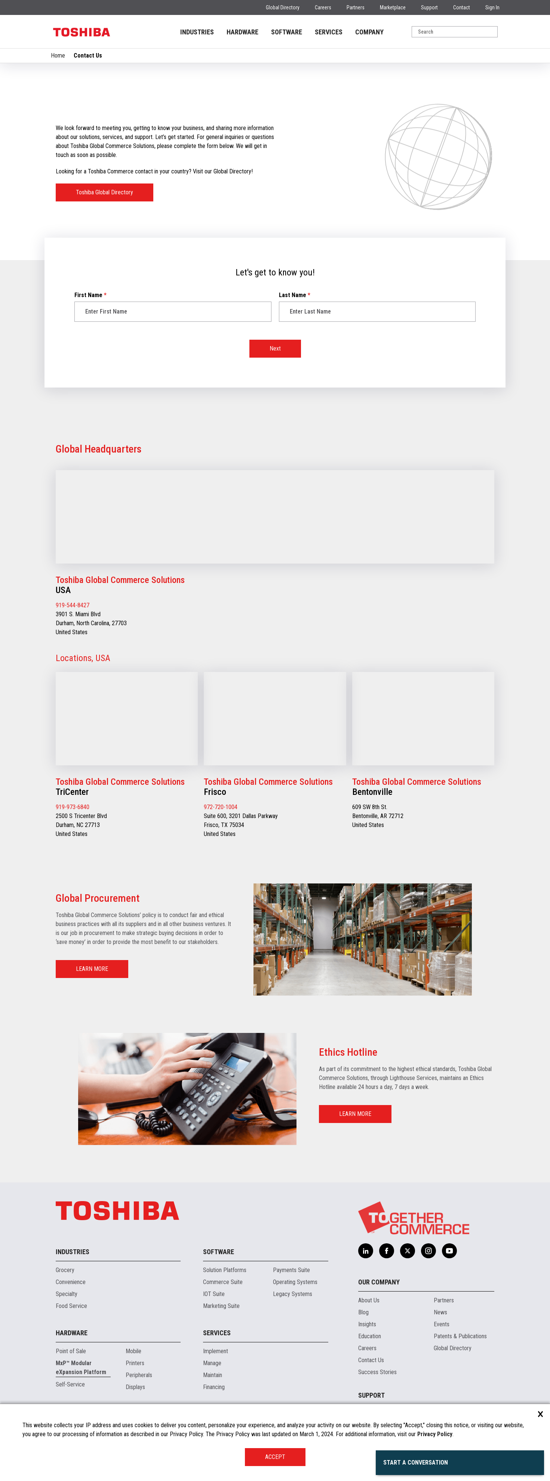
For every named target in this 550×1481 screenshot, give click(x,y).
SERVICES (328, 32)
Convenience (71, 1282)
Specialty (66, 1294)
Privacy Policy (434, 1434)
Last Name (294, 295)
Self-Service (70, 1384)
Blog (363, 1312)
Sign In (492, 7)
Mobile (133, 1351)
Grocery (65, 1270)
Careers (323, 7)
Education (369, 1336)
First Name (90, 295)
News (440, 1312)
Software (218, 1252)
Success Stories (377, 1372)
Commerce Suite (223, 1282)
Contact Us (371, 1360)
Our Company (379, 1282)
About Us (369, 1300)
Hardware (71, 1333)
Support (429, 7)
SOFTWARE (286, 32)
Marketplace (393, 7)
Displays (135, 1387)
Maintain (212, 1375)
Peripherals (139, 1375)
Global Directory (282, 7)
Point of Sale (71, 1351)
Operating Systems (295, 1282)
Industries (72, 1252)
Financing (214, 1387)
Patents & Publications (460, 1336)
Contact (461, 7)
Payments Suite (291, 1270)
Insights (367, 1324)
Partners (356, 7)
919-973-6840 (72, 807)
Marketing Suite (221, 1305)
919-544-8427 (72, 605)
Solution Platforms (224, 1270)
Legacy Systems (292, 1294)
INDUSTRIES (197, 32)
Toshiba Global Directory (104, 192)
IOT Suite (214, 1294)
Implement (215, 1351)
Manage (212, 1363)
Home (58, 55)
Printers (135, 1363)
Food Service (71, 1305)
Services (217, 1333)
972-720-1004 (220, 807)
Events (441, 1324)
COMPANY (369, 32)
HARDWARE (242, 32)
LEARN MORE (92, 968)
